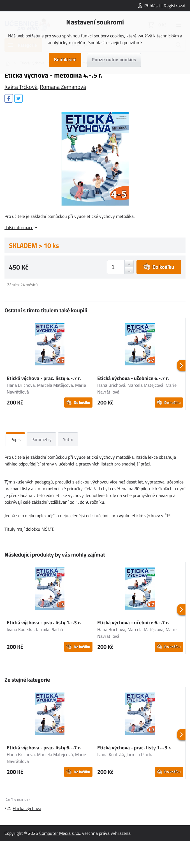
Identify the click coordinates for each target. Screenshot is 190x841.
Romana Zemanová (63, 86)
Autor (67, 439)
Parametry (41, 439)
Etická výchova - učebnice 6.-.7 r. (133, 378)
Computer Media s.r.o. (59, 833)
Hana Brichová (21, 385)
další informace (18, 227)
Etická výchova (27, 808)
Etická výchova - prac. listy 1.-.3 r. (44, 622)
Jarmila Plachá (49, 629)
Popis (15, 439)
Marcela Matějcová (55, 385)
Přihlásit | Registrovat (165, 5)
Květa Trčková (21, 86)
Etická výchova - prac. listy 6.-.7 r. (44, 378)
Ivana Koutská (20, 629)
